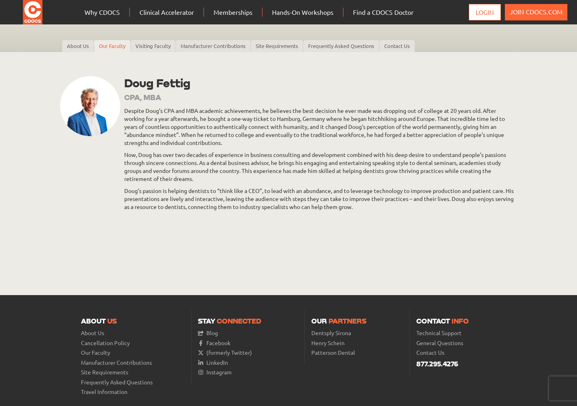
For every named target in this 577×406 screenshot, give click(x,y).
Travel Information (104, 391)
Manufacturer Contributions (213, 45)
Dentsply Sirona (331, 333)
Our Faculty (112, 45)
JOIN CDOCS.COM (536, 12)
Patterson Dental (333, 352)
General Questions (439, 343)
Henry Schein (328, 343)
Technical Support (439, 333)
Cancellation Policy (105, 343)
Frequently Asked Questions (341, 45)
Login (485, 12)
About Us (78, 45)
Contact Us (397, 45)
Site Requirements (277, 45)
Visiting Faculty (153, 45)
